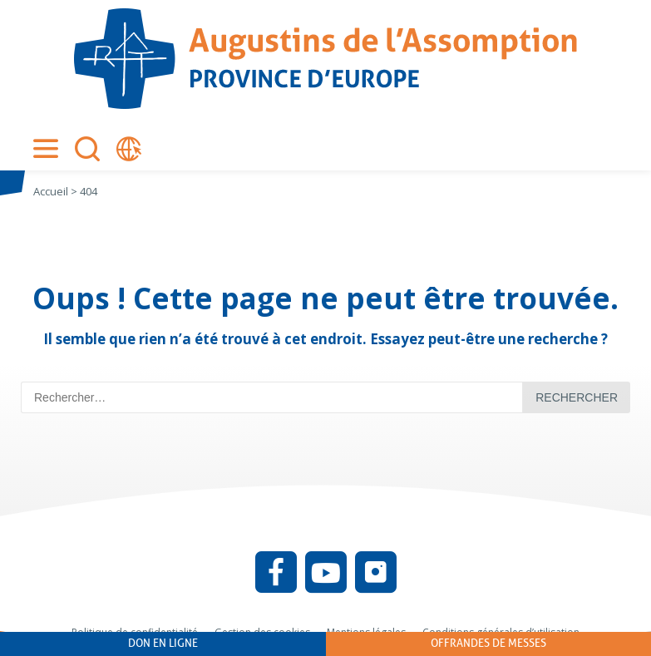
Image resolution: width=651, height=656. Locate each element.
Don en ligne (163, 643)
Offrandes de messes (488, 643)
